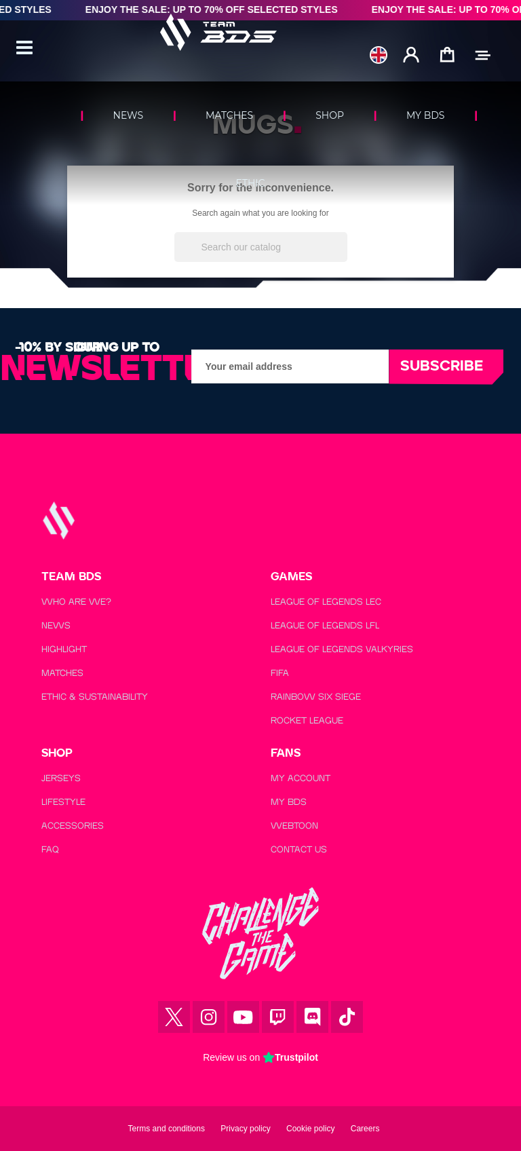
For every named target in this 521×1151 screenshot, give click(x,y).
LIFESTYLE (63, 802)
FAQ (50, 849)
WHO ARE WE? (76, 602)
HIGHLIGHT (64, 649)
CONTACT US (299, 849)
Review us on (260, 1057)
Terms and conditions (166, 1128)
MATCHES (229, 115)
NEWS (128, 115)
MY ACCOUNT (300, 778)
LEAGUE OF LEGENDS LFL (325, 625)
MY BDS (425, 115)
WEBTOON (294, 825)
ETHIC (250, 183)
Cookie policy (310, 1128)
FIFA (280, 673)
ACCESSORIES (72, 825)
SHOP (329, 115)
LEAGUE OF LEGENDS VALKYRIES (342, 649)
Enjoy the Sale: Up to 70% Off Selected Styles (219, 9)
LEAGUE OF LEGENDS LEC (326, 602)
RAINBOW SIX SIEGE (316, 697)
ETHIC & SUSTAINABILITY (94, 697)
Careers (365, 1128)
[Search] (260, 247)
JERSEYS (61, 778)
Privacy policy (245, 1128)
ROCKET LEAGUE (307, 720)
